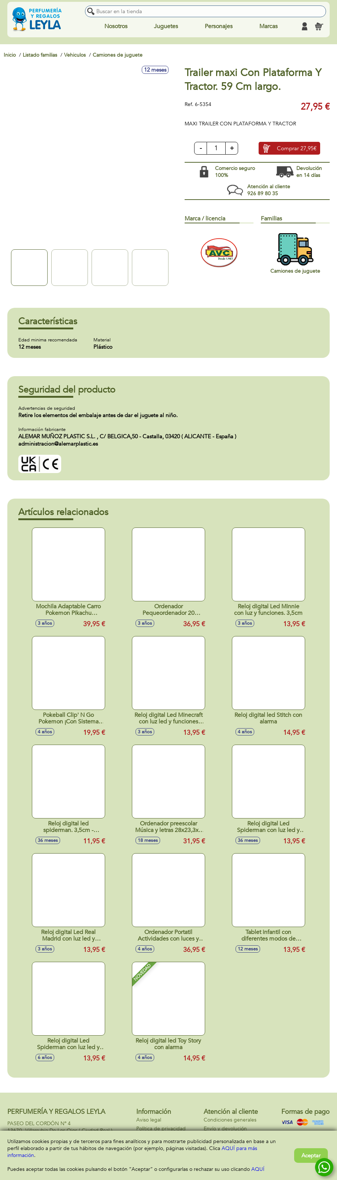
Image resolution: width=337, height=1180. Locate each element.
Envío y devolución (225, 1128)
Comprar (296, 148)
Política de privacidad (161, 1128)
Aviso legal (148, 1119)
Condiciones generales (230, 1119)
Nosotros (115, 26)
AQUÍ (257, 1169)
